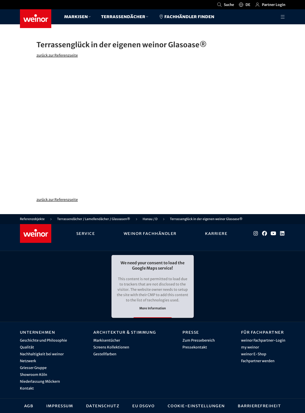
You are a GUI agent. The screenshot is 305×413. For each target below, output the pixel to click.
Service (85, 233)
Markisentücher (106, 340)
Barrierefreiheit (259, 405)
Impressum (59, 405)
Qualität (27, 347)
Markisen (76, 16)
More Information (152, 308)
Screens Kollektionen (111, 347)
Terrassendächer (123, 16)
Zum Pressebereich (198, 340)
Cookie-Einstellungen (196, 405)
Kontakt (27, 388)
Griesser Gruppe (33, 367)
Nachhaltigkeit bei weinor (42, 354)
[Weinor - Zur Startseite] (35, 18)
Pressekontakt (194, 347)
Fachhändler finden (186, 16)
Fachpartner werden (257, 361)
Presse (190, 332)
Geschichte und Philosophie (43, 340)
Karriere (216, 233)
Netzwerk (28, 361)
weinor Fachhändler (150, 233)
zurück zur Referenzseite (57, 55)
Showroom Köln (33, 374)
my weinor (250, 347)
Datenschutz (103, 405)
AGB (28, 405)
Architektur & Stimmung (124, 332)
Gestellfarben (104, 354)
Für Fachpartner (262, 332)
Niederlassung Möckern (40, 381)
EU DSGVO (143, 405)
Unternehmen (37, 332)
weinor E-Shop (253, 354)
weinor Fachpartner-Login (263, 340)
